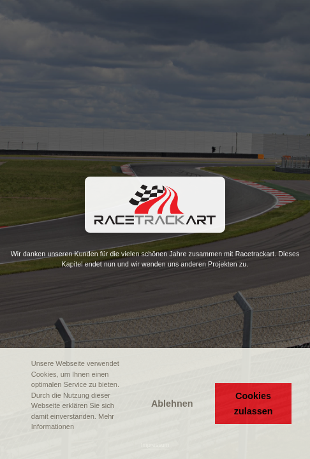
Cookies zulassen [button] (253, 403)
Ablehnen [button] (172, 403)
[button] (19, 444)
